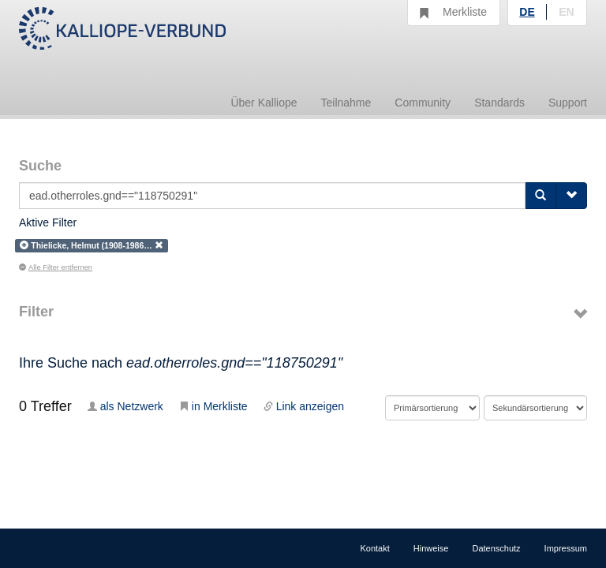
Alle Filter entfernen (55, 267)
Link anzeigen (304, 406)
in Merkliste (213, 406)
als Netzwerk (125, 406)
